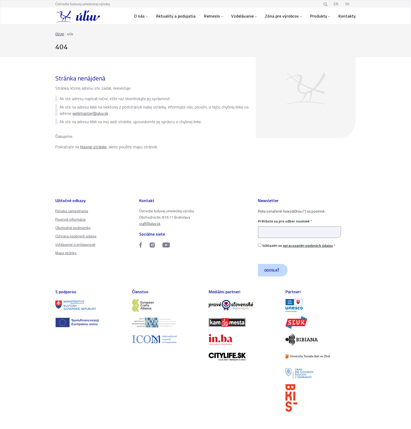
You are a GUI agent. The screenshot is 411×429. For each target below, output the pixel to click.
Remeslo (213, 16)
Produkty (320, 16)
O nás (141, 16)
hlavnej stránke (93, 147)
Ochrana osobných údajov (75, 236)
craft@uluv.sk (149, 223)
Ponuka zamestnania (71, 211)
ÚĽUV (59, 34)
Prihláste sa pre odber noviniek (299, 226)
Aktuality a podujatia (176, 16)
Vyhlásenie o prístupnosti (75, 244)
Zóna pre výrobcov (283, 16)
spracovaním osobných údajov (308, 245)
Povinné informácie (70, 219)
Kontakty (347, 16)
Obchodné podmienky (73, 227)
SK (347, 4)
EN (336, 4)
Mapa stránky (66, 253)
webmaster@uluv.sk (90, 113)
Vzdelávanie (244, 16)
